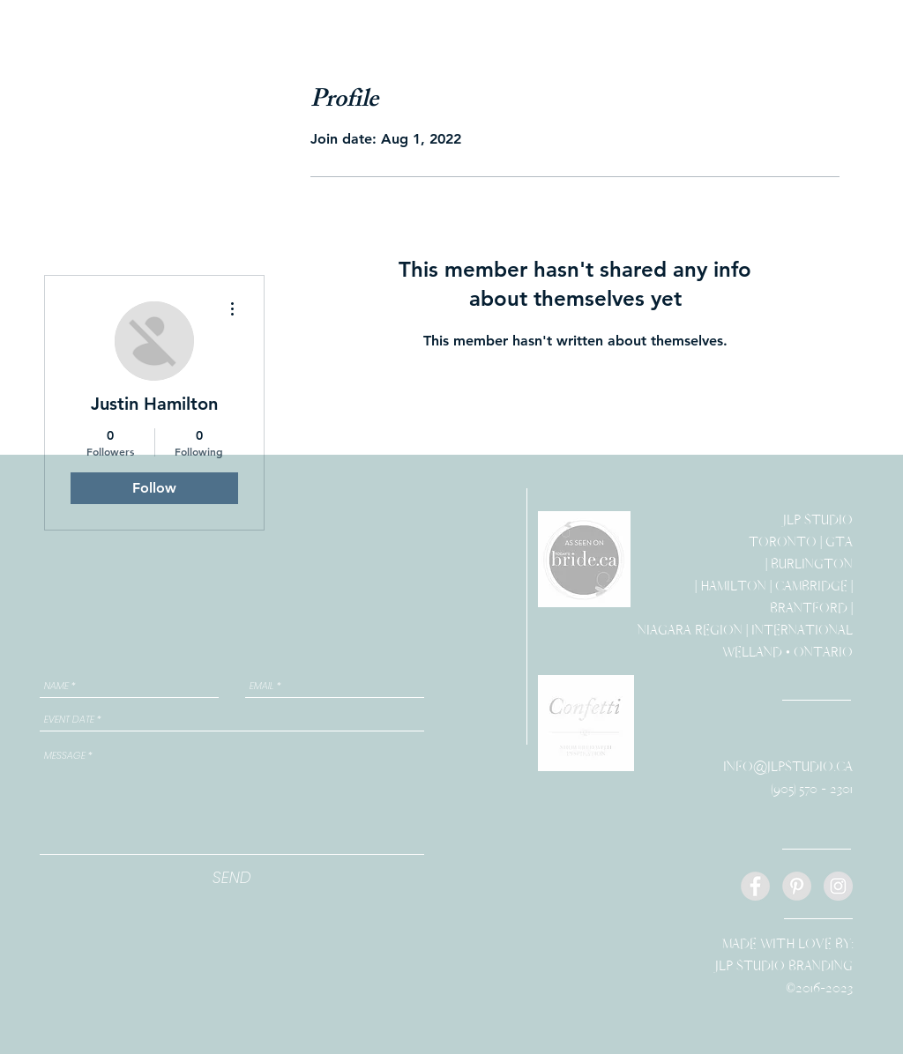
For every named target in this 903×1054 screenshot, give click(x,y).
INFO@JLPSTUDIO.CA (788, 767)
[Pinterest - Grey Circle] (796, 886)
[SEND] (232, 877)
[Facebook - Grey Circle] (755, 886)
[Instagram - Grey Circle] (838, 886)
